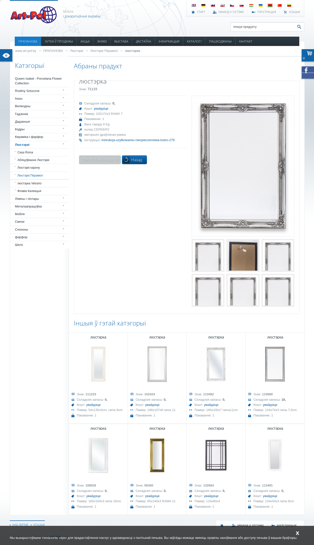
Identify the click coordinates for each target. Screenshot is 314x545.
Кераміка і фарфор (29, 137)
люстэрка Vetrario (29, 183)
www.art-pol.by (25, 51)
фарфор (21, 237)
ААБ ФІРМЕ (20, 524)
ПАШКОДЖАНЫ (220, 41)
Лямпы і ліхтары (27, 199)
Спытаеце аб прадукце (99, 160)
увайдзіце (101, 108)
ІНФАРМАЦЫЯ (169, 41)
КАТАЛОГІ (194, 41)
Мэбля (20, 214)
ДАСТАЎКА (143, 41)
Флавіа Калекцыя (29, 191)
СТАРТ (201, 12)
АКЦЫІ (85, 41)
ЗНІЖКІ (102, 41)
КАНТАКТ (245, 41)
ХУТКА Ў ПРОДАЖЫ (59, 41)
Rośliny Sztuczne (27, 91)
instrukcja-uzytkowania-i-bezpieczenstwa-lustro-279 (138, 140)
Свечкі (19, 221)
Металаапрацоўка (28, 206)
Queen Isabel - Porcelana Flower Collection (38, 81)
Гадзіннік (21, 114)
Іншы (19, 98)
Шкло (19, 245)
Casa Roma (25, 152)
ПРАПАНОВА (27, 41)
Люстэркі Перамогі (104, 51)
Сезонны (21, 229)
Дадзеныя (22, 121)
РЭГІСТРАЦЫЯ (266, 12)
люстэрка (132, 51)
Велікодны (22, 106)
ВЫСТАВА (121, 41)
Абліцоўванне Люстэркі (33, 160)
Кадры (20, 129)
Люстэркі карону (28, 167)
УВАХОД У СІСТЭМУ (231, 12)
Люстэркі (76, 51)
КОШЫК (294, 12)
